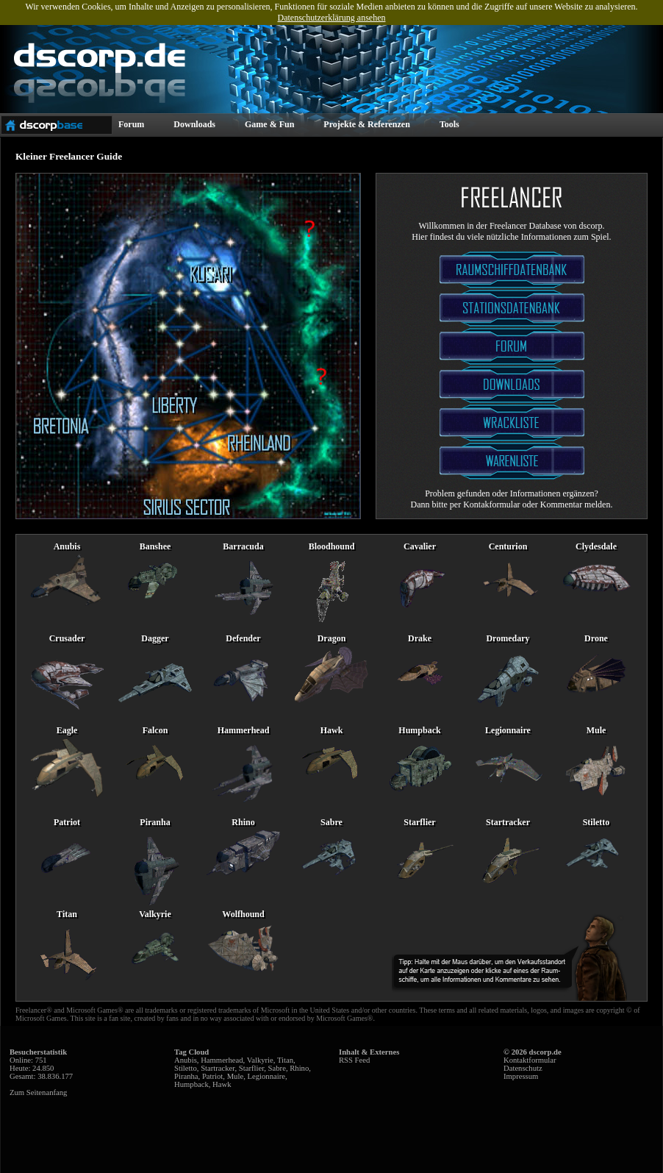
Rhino (299, 1068)
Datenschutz (522, 1068)
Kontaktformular (529, 1060)
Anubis (185, 1060)
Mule (235, 1076)
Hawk (221, 1084)
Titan (285, 1060)
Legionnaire (265, 1076)
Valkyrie (260, 1060)
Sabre (277, 1068)
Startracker (217, 1068)
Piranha (186, 1076)
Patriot (212, 1076)
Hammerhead (222, 1060)
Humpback (191, 1084)
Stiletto (185, 1068)
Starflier (252, 1068)
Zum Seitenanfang (38, 1092)
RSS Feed (354, 1060)
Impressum (520, 1076)
